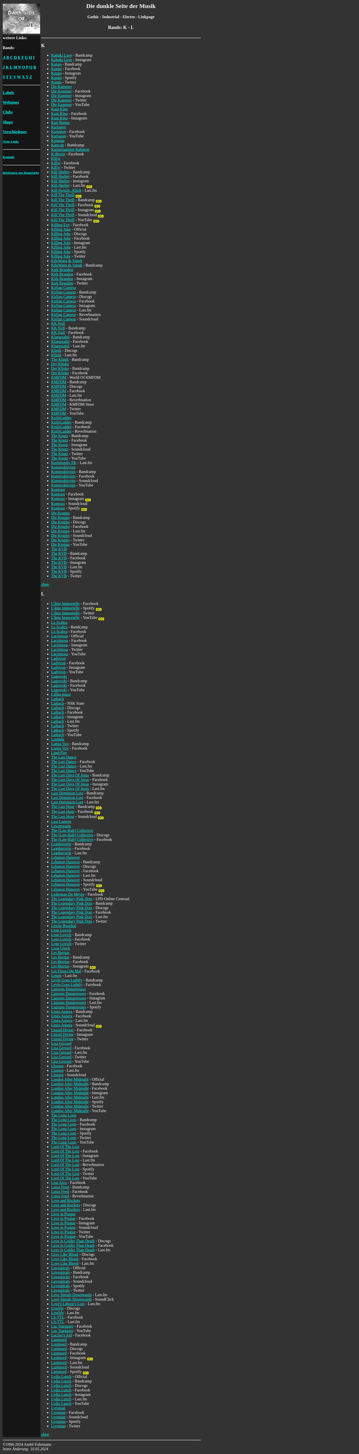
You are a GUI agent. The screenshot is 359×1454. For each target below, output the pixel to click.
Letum (56, 975)
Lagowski (59, 676)
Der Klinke (60, 364)
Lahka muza (61, 694)
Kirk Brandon (62, 270)
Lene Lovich (61, 930)
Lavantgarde (61, 826)
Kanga (56, 64)
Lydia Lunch (61, 1376)
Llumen (57, 1066)
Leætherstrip (61, 844)
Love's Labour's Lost (68, 1304)
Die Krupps (60, 513)
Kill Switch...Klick (66, 190)
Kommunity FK (64, 463)
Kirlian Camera (63, 288)
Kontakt (8, 157)
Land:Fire (59, 753)
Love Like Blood (64, 1254)
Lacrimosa (59, 636)
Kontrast (58, 489)
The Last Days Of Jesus (70, 775)
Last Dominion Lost (67, 793)
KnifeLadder (61, 418)
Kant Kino (59, 109)
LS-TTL (57, 1317)
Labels (8, 93)
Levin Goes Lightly (66, 980)
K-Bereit (58, 154)
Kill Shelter (60, 172)
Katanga (57, 140)
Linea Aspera (61, 1011)
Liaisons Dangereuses (68, 989)
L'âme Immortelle (65, 603)
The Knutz (59, 436)
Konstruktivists (63, 467)
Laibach (57, 699)
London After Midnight (70, 1079)
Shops (8, 122)
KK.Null (58, 323)
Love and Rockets (65, 1200)
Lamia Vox (60, 744)
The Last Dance (63, 757)
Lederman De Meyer (67, 894)
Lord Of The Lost (65, 1147)
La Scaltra (59, 622)
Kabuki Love (61, 55)
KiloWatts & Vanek (66, 261)
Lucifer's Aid (61, 1335)
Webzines (11, 102)
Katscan (57, 145)
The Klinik (60, 359)
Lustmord (59, 1340)
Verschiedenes (15, 132)
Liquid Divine (62, 1030)
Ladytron (58, 658)
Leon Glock (60, 948)
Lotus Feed (60, 1187)
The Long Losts (63, 1115)
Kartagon (58, 127)
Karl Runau (60, 122)
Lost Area (59, 1182)
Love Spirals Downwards (71, 1295)
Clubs (8, 112)
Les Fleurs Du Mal (66, 971)
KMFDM (58, 377)
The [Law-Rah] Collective (72, 830)
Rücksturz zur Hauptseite (21, 173)
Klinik (56, 350)
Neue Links (11, 141)
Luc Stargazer (62, 1326)
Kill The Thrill (63, 195)
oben (45, 584)
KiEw (55, 158)
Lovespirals (60, 1268)
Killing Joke (61, 229)
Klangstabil (60, 337)
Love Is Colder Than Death (73, 1241)
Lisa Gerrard (61, 1043)
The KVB (59, 549)
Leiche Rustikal (63, 926)
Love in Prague (63, 1214)
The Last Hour (62, 806)
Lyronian (58, 1408)
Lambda (57, 739)
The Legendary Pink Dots (71, 899)
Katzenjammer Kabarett (70, 149)
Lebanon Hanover (65, 857)
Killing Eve (60, 225)
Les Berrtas (60, 953)
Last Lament (61, 821)
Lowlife (57, 1308)
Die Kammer (61, 87)
